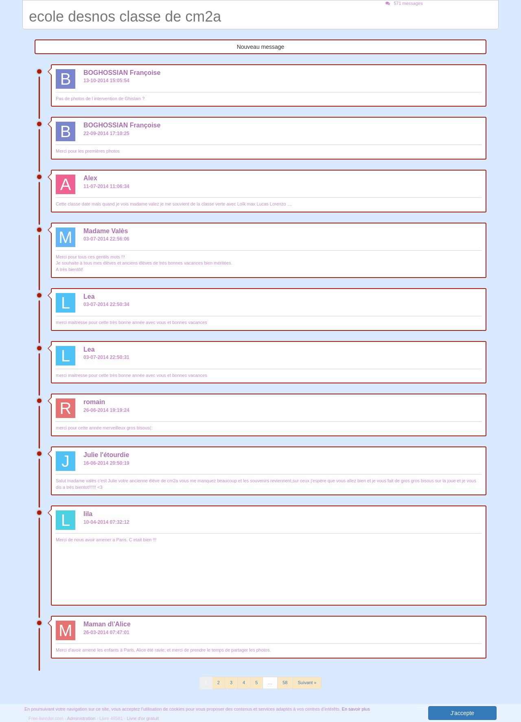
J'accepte (462, 713)
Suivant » (307, 682)
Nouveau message (261, 47)
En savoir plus (356, 709)
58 (284, 682)
